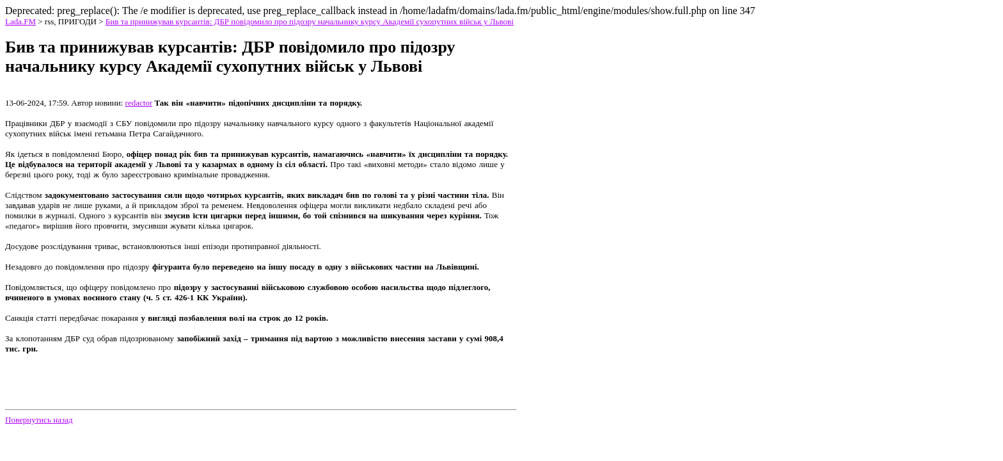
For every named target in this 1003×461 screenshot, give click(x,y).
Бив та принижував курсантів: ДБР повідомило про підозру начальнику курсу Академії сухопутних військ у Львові (310, 21)
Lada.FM (20, 21)
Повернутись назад (39, 420)
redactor (139, 103)
